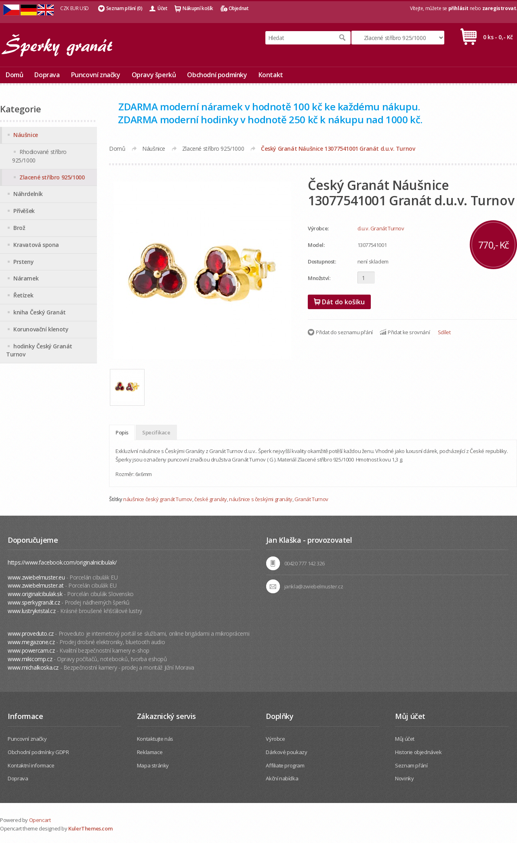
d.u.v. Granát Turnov (380, 228)
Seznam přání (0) (124, 8)
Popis (122, 432)
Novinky (404, 778)
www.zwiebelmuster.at (35, 585)
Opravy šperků (154, 74)
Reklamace (149, 752)
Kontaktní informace (31, 765)
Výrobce (275, 738)
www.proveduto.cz (31, 633)
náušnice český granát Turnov (157, 499)
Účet (162, 8)
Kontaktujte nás (155, 738)
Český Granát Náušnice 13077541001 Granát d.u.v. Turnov (338, 148)
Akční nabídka (282, 778)
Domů (14, 74)
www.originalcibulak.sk (35, 594)
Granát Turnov (311, 499)
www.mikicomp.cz (30, 659)
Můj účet (404, 738)
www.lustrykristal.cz (31, 611)
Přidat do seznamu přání (344, 332)
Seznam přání (411, 765)
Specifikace (156, 432)
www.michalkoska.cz (33, 667)
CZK (64, 8)
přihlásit (458, 8)
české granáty (210, 499)
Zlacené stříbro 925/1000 (213, 148)
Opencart (40, 820)
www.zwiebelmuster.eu (36, 577)
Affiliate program (285, 765)
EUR (74, 8)
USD (84, 8)
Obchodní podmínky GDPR (38, 752)
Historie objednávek (418, 752)
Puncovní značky (95, 74)
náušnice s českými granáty (260, 499)
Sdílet (444, 332)
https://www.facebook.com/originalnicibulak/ (62, 562)
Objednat (239, 8)
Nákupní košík (198, 8)
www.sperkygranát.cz (34, 602)
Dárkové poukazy (286, 752)
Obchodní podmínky (217, 74)
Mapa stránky (153, 765)
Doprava (46, 74)
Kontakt (270, 74)
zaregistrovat (499, 8)
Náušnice (153, 148)
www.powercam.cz (31, 650)
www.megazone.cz (31, 642)
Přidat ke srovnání (409, 332)
